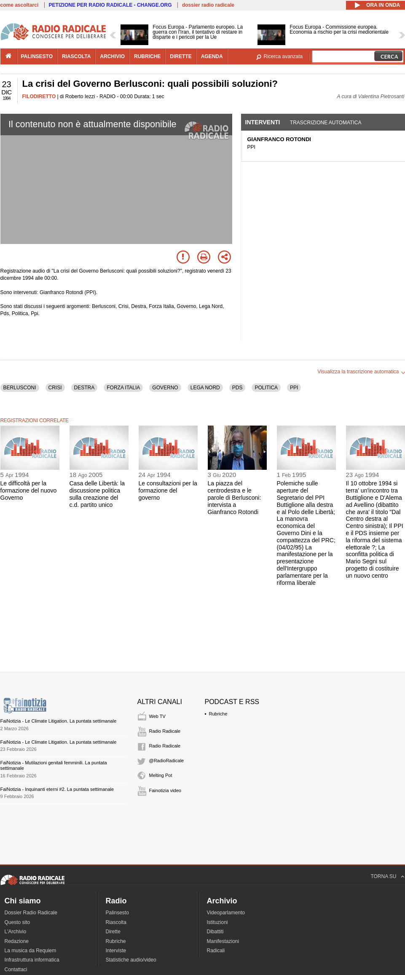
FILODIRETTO (39, 96)
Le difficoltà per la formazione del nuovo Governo (28, 490)
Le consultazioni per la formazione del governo (168, 490)
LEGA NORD (205, 388)
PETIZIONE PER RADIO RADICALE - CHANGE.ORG (110, 5)
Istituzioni (217, 922)
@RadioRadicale (166, 760)
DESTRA (84, 388)
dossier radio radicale (208, 5)
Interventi (262, 122)
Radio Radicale (165, 731)
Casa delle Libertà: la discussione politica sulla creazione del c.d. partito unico (97, 494)
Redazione (17, 941)
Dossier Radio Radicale (31, 913)
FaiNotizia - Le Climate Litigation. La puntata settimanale (58, 720)
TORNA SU (383, 876)
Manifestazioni (223, 941)
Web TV (157, 716)
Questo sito (17, 922)
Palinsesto (117, 913)
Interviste (116, 951)
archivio (112, 56)
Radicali (216, 951)
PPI (294, 388)
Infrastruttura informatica (32, 960)
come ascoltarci (19, 5)
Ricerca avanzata (283, 56)
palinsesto (37, 56)
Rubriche (218, 713)
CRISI (55, 388)
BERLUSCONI (19, 388)
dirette (180, 56)
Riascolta (116, 922)
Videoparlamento (226, 913)
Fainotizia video (165, 790)
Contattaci (16, 969)
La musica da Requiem (30, 951)
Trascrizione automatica (326, 123)
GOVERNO (165, 388)
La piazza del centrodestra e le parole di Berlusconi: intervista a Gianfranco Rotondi (234, 497)
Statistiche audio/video (131, 960)
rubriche (147, 56)
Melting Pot (160, 775)
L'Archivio (16, 932)
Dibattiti (215, 932)
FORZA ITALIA (123, 388)
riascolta (76, 56)
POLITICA (266, 388)
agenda (212, 56)
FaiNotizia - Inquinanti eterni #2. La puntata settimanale (57, 789)
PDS (237, 388)
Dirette (113, 932)
